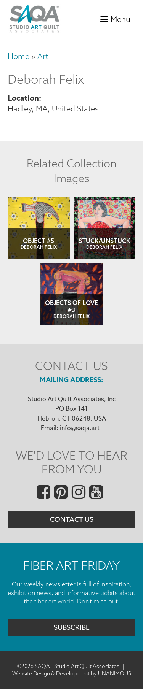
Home (18, 56)
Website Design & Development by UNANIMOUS (71, 673)
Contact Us (71, 519)
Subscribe (72, 627)
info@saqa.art (80, 428)
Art (42, 56)
